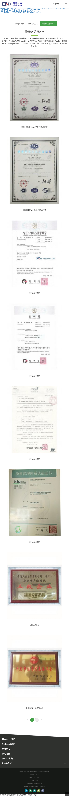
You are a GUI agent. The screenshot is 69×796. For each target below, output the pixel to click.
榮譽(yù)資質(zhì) (48, 24)
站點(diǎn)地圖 (34, 777)
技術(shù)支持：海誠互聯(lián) (34, 786)
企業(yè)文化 (33, 24)
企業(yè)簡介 (19, 24)
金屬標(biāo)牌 (34, 774)
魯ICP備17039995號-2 (34, 783)
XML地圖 (34, 780)
